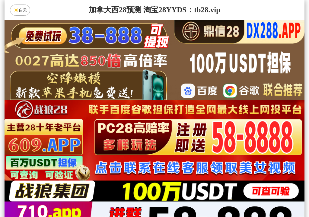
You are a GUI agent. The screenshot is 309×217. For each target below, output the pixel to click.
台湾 (173, 148)
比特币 (211, 148)
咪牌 (197, 121)
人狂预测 (154, 180)
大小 (173, 196)
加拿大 (97, 148)
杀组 (135, 196)
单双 (211, 196)
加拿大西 (135, 148)
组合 (97, 196)
